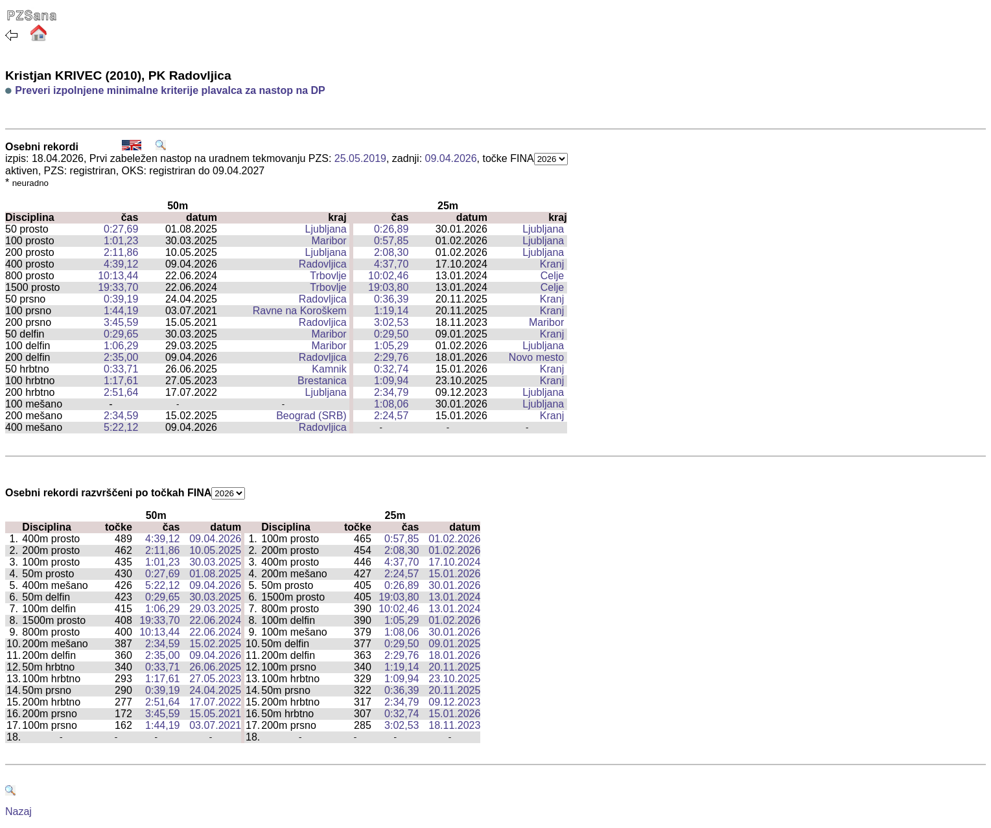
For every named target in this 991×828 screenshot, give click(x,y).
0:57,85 (391, 240)
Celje (552, 275)
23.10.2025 (454, 678)
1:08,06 (391, 403)
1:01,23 (121, 240)
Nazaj (18, 811)
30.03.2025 (215, 562)
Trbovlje (328, 275)
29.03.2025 (215, 608)
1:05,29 (391, 345)
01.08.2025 (215, 573)
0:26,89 (391, 229)
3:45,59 (121, 322)
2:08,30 (391, 252)
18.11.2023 (454, 725)
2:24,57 (391, 415)
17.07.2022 (215, 701)
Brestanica (322, 380)
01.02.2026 (454, 538)
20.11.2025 (454, 667)
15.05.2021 (215, 713)
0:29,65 (121, 333)
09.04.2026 (451, 158)
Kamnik (329, 368)
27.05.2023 (215, 678)
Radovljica (323, 264)
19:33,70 (118, 287)
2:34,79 (391, 392)
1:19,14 (391, 310)
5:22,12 (121, 427)
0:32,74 (391, 368)
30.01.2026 (454, 585)
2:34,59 (121, 415)
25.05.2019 (360, 158)
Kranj (552, 264)
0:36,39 (391, 299)
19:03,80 (388, 287)
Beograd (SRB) (311, 415)
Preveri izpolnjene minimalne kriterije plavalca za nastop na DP (170, 90)
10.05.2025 (215, 550)
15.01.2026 (454, 573)
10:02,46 (388, 275)
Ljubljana (326, 229)
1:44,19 (121, 310)
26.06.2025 (215, 667)
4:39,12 (121, 264)
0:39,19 (121, 299)
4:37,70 (391, 264)
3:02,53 (391, 322)
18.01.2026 (454, 655)
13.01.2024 (454, 597)
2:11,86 (121, 252)
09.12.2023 (454, 701)
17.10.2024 (454, 562)
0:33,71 (121, 368)
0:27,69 (121, 229)
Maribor (328, 240)
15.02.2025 (215, 643)
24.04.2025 (215, 690)
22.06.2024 (215, 620)
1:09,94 (391, 380)
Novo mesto (536, 357)
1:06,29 (121, 345)
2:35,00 (121, 357)
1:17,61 (121, 380)
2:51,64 (121, 392)
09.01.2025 (454, 643)
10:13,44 (118, 275)
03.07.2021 (215, 725)
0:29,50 (391, 333)
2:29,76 (391, 357)
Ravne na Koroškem (300, 310)
